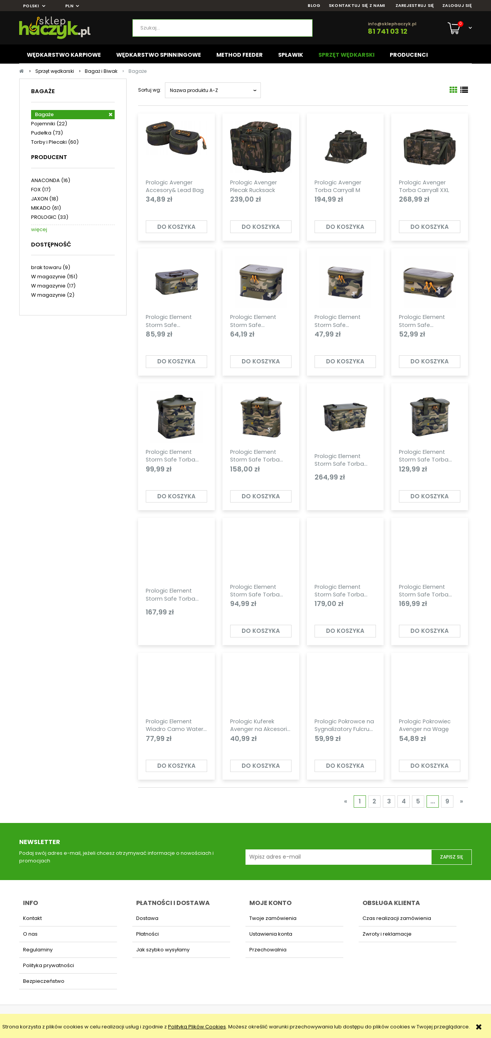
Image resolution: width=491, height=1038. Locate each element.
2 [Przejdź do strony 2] (374, 801)
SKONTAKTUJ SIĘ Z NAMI (357, 5)
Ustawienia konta (270, 934)
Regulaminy (38, 949)
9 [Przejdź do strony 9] (447, 801)
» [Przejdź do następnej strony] (461, 801)
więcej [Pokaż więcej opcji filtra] (39, 229)
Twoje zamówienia (273, 918)
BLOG (314, 5)
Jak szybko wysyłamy (162, 949)
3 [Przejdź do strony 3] (389, 801)
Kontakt (32, 918)
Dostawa (147, 918)
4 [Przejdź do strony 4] (404, 801)
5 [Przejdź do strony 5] (418, 801)
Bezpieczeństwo (43, 981)
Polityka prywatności (48, 965)
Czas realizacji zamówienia (396, 918)
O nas (30, 934)
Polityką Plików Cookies (197, 1026)
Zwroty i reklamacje (387, 934)
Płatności (147, 934)
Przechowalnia (268, 949)
